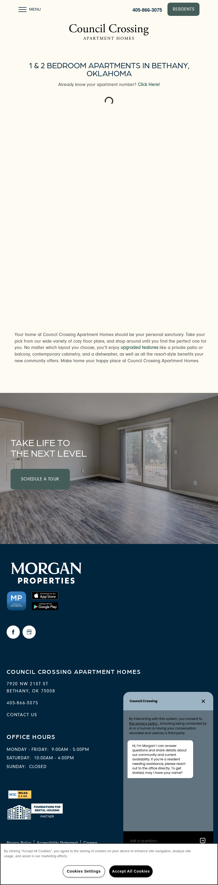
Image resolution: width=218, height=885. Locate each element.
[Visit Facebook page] (13, 632)
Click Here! (149, 84)
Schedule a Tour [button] (40, 479)
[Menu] (30, 9)
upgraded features (139, 347)
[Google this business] (29, 632)
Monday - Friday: (28, 749)
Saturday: (19, 758)
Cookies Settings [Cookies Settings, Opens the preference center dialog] (84, 871)
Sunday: (16, 766)
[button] (183, 9)
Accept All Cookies (131, 871)
